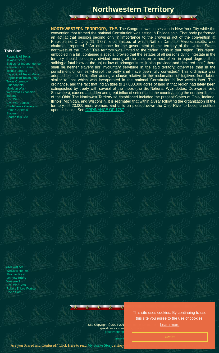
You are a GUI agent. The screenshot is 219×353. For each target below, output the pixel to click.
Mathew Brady (16, 278)
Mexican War (15, 88)
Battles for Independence (23, 63)
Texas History (15, 60)
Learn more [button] (169, 325)
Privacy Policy (122, 338)
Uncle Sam (14, 292)
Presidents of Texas (19, 67)
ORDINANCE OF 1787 (104, 110)
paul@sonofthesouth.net (121, 332)
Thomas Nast (15, 274)
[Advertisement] (25, 35)
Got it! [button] (170, 337)
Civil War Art (14, 267)
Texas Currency (17, 81)
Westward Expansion (20, 92)
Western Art (14, 281)
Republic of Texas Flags (22, 78)
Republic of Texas (18, 56)
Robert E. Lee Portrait (21, 288)
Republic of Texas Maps (22, 74)
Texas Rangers (16, 70)
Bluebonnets (14, 85)
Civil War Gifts (16, 285)
